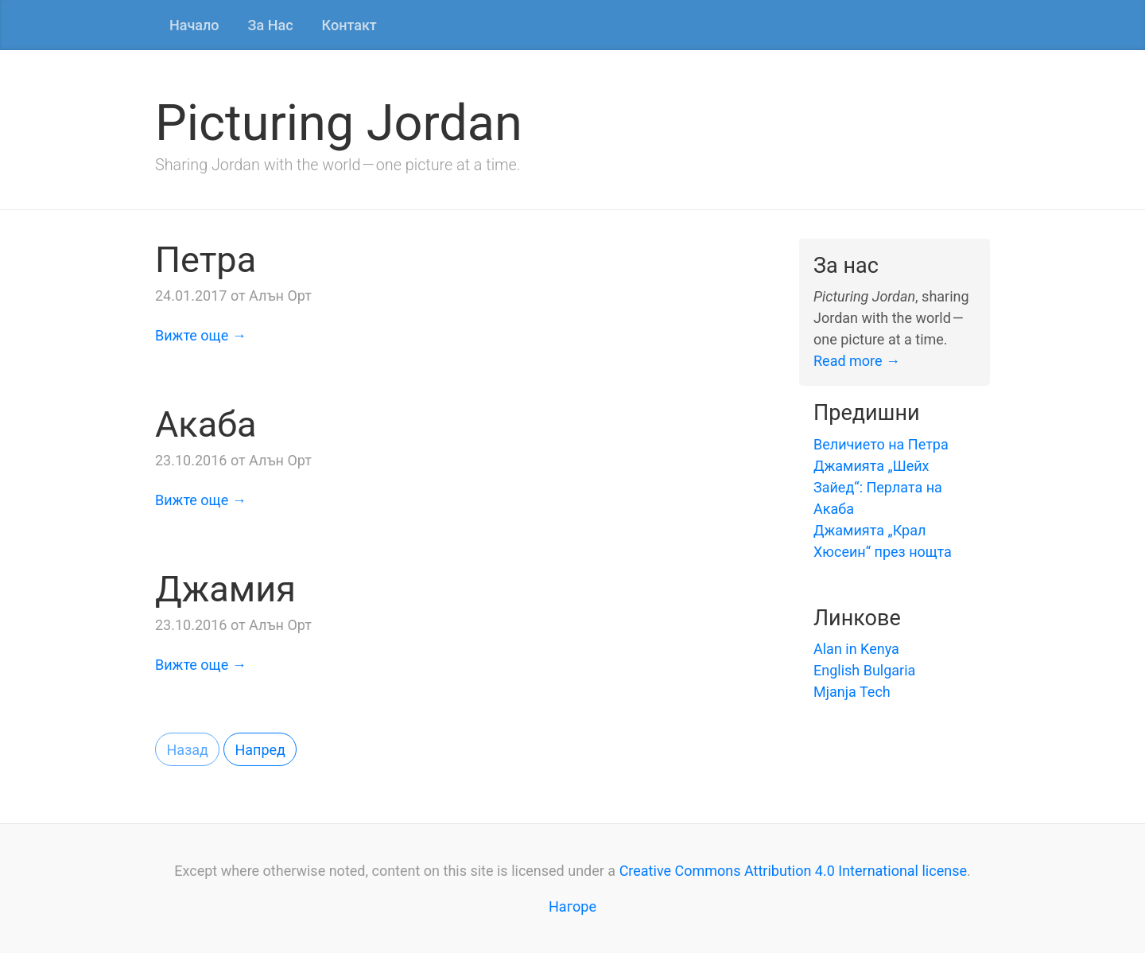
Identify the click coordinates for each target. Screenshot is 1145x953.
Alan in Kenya (856, 648)
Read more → (856, 360)
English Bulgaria (864, 670)
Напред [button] (260, 749)
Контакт (349, 25)
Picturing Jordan (338, 123)
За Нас (270, 25)
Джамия (225, 589)
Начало (194, 25)
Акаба (206, 424)
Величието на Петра (881, 444)
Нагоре (572, 906)
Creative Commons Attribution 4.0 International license (793, 870)
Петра (205, 260)
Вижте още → (200, 335)
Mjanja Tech (852, 691)
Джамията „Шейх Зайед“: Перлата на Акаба (877, 487)
